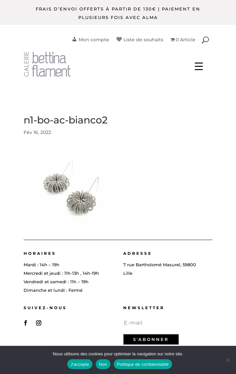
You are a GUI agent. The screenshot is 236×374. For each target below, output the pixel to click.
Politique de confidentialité (143, 364)
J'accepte (79, 364)
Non (103, 364)
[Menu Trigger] (199, 66)
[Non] (228, 360)
